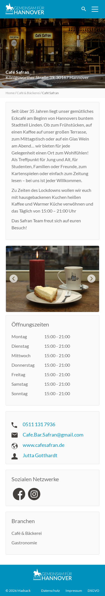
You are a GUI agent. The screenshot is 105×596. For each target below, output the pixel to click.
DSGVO (93, 591)
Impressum (74, 591)
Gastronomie (24, 542)
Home (10, 93)
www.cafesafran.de (43, 445)
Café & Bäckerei (28, 93)
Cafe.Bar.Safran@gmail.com (53, 434)
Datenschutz (50, 591)
